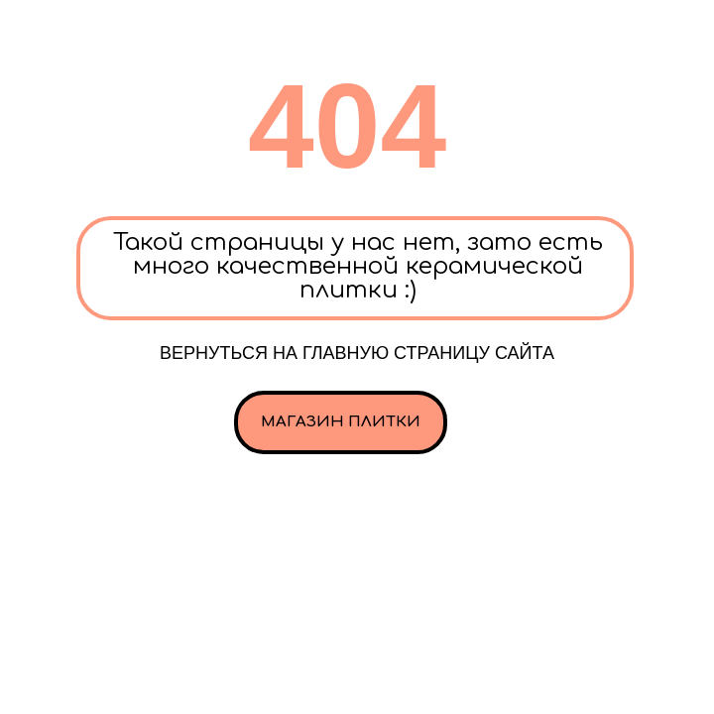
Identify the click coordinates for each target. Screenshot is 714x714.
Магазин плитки (340, 422)
